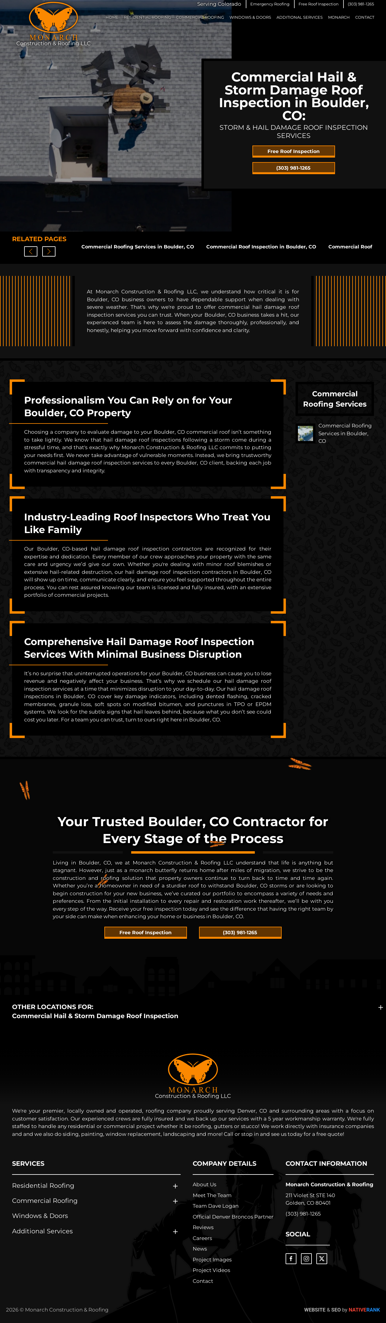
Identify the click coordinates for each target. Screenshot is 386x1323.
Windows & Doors (250, 17)
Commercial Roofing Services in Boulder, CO (137, 246)
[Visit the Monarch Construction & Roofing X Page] (321, 1258)
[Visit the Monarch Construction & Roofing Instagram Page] (306, 1258)
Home (112, 17)
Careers (202, 1238)
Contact (364, 17)
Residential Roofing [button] (147, 17)
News (200, 1249)
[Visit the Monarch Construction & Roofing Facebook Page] (291, 1258)
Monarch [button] (339, 17)
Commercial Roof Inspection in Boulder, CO (261, 246)
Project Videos (211, 1270)
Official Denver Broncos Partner (233, 1217)
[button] (270, 4)
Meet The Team (212, 1195)
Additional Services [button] (300, 17)
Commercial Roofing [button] (200, 17)
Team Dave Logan (216, 1206)
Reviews (203, 1227)
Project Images (212, 1260)
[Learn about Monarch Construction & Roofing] (193, 1076)
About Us (204, 1184)
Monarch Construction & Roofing (329, 1184)
